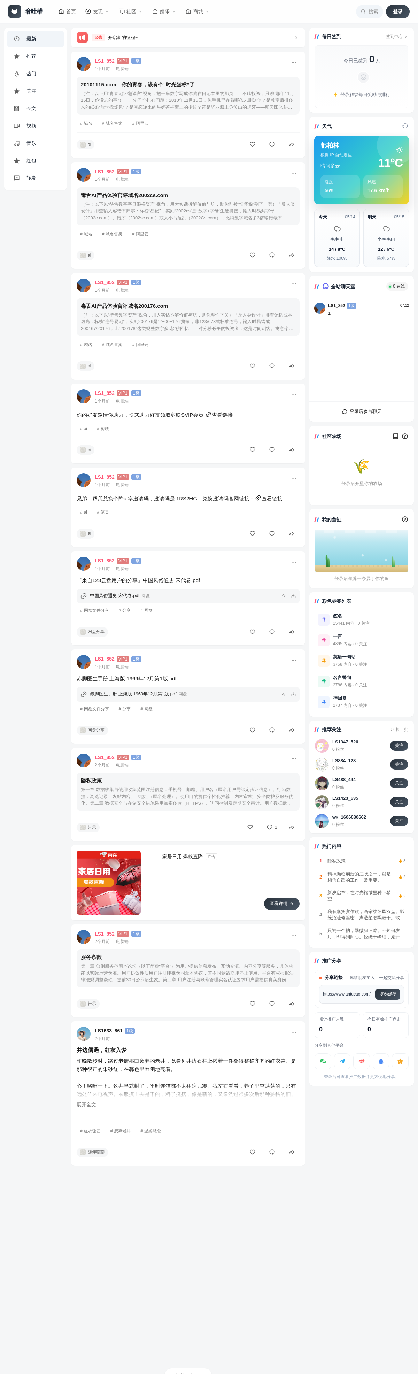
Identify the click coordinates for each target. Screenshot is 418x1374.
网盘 (148, 610)
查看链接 (219, 415)
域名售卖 (114, 123)
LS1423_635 (345, 798)
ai (85, 428)
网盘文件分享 (96, 610)
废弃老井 (122, 1131)
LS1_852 (336, 305)
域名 (88, 123)
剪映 (105, 428)
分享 (126, 610)
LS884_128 (344, 760)
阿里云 (142, 123)
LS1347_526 (345, 741)
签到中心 (397, 36)
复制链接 (387, 994)
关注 (399, 745)
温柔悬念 (152, 1131)
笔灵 (105, 512)
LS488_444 (344, 779)
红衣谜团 (92, 1131)
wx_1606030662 (349, 817)
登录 (398, 11)
